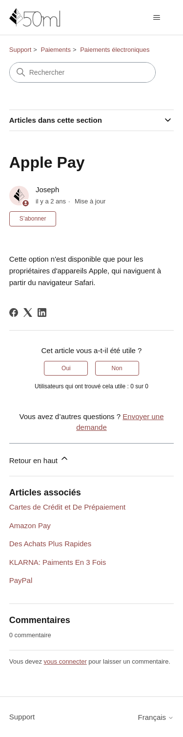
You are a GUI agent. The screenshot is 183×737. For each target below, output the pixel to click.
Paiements (56, 49)
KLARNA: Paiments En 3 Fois (57, 562)
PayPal (21, 580)
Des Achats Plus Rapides (50, 543)
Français (156, 717)
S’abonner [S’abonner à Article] (33, 218)
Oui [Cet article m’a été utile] (66, 368)
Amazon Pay (30, 525)
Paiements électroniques (114, 49)
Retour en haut (39, 459)
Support (20, 49)
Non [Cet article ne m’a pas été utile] (117, 368)
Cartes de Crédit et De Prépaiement (67, 507)
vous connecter (65, 661)
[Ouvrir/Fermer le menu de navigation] (156, 17)
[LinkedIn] (42, 312)
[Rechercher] (82, 72)
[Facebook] (13, 312)
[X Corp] (27, 312)
